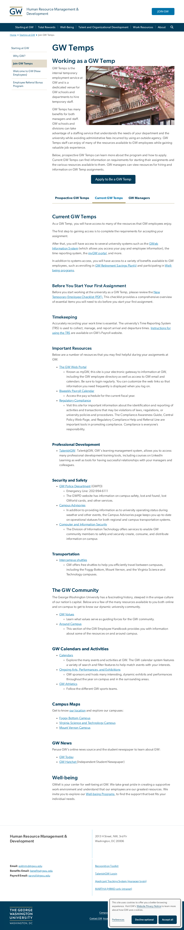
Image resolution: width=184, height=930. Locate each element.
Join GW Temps (23, 63)
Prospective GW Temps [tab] (72, 198)
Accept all (167, 919)
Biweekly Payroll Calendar (76, 391)
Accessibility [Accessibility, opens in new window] (109, 918)
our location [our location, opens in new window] (77, 710)
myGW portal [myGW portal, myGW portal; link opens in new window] (97, 253)
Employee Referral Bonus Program (28, 84)
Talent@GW (67, 450)
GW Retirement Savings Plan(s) (116, 265)
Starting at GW (24, 27)
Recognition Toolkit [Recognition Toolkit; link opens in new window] (107, 866)
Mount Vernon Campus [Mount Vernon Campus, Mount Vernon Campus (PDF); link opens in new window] (74, 727)
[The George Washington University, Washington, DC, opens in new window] (21, 915)
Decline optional (144, 919)
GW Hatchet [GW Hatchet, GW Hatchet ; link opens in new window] (68, 762)
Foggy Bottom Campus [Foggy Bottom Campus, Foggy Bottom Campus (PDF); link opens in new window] (74, 718)
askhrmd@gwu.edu (30, 866)
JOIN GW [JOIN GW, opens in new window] (163, 11)
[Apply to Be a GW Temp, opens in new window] (113, 179)
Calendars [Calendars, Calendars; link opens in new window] (66, 655)
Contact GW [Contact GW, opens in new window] (96, 918)
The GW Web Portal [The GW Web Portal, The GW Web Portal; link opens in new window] (73, 367)
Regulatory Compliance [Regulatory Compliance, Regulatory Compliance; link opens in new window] (75, 400)
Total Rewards (46, 27)
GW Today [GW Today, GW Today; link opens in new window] (66, 757)
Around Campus (70, 624)
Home (13, 35)
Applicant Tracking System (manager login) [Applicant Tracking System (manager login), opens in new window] (121, 881)
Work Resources (143, 27)
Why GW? (19, 56)
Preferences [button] (118, 919)
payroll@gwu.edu (39, 875)
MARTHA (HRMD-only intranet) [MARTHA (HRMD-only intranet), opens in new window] (113, 889)
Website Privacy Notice (149, 906)
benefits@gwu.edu (41, 870)
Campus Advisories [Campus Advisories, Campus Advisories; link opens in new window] (72, 505)
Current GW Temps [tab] (109, 198)
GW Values (66, 614)
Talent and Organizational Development (103, 27)
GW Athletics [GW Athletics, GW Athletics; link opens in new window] (68, 684)
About (162, 27)
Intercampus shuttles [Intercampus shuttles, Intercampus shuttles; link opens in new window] (73, 560)
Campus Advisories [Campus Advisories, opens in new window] (109, 913)
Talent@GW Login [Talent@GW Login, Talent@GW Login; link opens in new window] (106, 873)
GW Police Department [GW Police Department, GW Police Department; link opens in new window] (75, 486)
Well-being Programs (100, 794)
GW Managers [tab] (139, 198)
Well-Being (67, 27)
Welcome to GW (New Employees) (27, 73)
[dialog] (145, 912)
